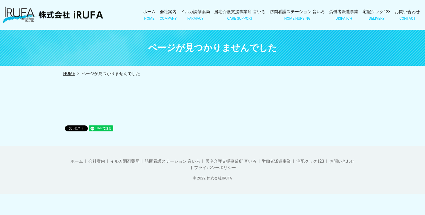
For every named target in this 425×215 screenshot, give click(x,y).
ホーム (149, 15)
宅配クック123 (377, 15)
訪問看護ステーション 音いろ (297, 15)
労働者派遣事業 (343, 15)
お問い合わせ (407, 15)
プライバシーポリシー (215, 167)
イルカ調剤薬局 (195, 15)
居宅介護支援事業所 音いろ (239, 15)
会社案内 (168, 15)
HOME (69, 73)
